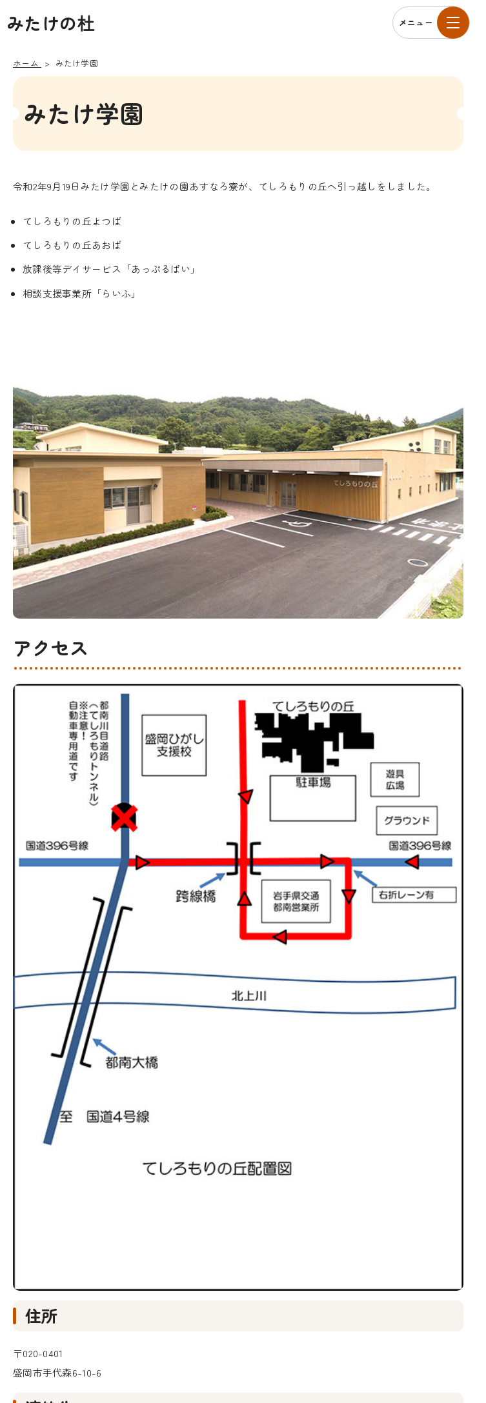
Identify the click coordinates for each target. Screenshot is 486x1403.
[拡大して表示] (238, 987)
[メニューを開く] (431, 22)
